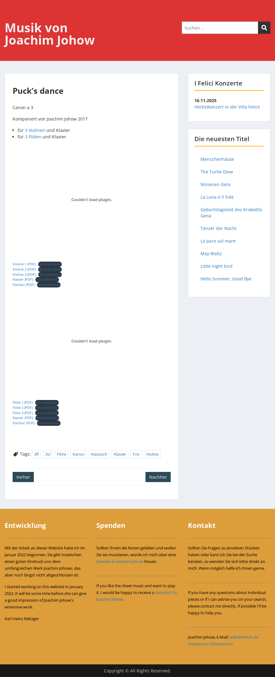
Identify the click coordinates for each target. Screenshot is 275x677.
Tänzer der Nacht (219, 228)
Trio (136, 454)
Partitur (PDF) (23, 284)
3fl (36, 454)
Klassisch (99, 454)
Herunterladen (50, 264)
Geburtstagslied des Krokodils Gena (231, 213)
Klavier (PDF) (23, 279)
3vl (47, 454)
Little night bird (217, 266)
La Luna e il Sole (217, 197)
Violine (152, 454)
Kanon (79, 454)
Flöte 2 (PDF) (23, 407)
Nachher (158, 477)
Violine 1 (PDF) (24, 264)
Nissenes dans (216, 184)
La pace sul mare (218, 241)
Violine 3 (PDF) (24, 274)
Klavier (120, 454)
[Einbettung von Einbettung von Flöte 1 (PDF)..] (92, 341)
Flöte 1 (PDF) (23, 402)
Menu (11, 17)
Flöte (61, 454)
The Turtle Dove (217, 172)
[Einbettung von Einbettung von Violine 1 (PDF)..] (92, 200)
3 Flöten (33, 137)
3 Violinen (35, 130)
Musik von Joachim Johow (50, 33)
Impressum (198, 644)
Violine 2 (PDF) (24, 269)
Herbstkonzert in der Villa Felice (227, 107)
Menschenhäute (217, 159)
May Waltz (211, 253)
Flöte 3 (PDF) (23, 412)
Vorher (23, 477)
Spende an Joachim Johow (119, 561)
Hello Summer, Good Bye (226, 279)
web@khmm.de (243, 637)
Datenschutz (221, 644)
